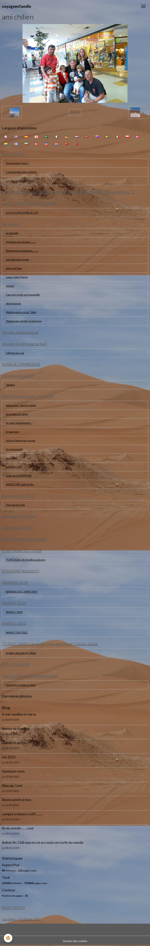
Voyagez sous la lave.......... (21, 241)
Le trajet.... (12, 458)
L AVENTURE (14, 466)
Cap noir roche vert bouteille (23, 294)
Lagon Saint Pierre (17, 277)
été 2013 (8, 757)
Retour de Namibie (16, 729)
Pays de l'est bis (15, 504)
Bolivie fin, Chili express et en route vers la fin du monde (42, 843)
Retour (75, 112)
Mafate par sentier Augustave (24, 321)
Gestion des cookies (75, 941)
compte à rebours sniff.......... (22, 814)
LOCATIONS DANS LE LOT (22, 212)
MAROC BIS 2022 (16, 632)
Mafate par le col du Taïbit (21, 312)
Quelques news (13, 771)
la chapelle (12, 233)
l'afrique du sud (15, 353)
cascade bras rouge (17, 259)
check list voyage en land (20, 684)
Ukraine (10, 384)
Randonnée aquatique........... (22, 250)
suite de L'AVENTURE (19, 475)
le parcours (12, 431)
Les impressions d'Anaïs (20, 180)
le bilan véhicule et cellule (21, 653)
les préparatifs (14, 449)
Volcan (10, 285)
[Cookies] (8, 938)
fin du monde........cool (17, 828)
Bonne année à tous (16, 800)
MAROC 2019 (14, 612)
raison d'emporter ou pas (20, 440)
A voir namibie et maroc (19, 714)
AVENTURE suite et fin (20, 484)
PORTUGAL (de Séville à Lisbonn (25, 559)
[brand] (16, 6)
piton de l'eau (14, 268)
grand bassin (13, 303)
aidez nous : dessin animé (21, 405)
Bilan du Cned (12, 786)
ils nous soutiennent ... (19, 422)
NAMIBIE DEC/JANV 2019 (21, 591)
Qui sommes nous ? (17, 163)
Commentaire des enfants (21, 172)
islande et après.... (15, 743)
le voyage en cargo (17, 414)
